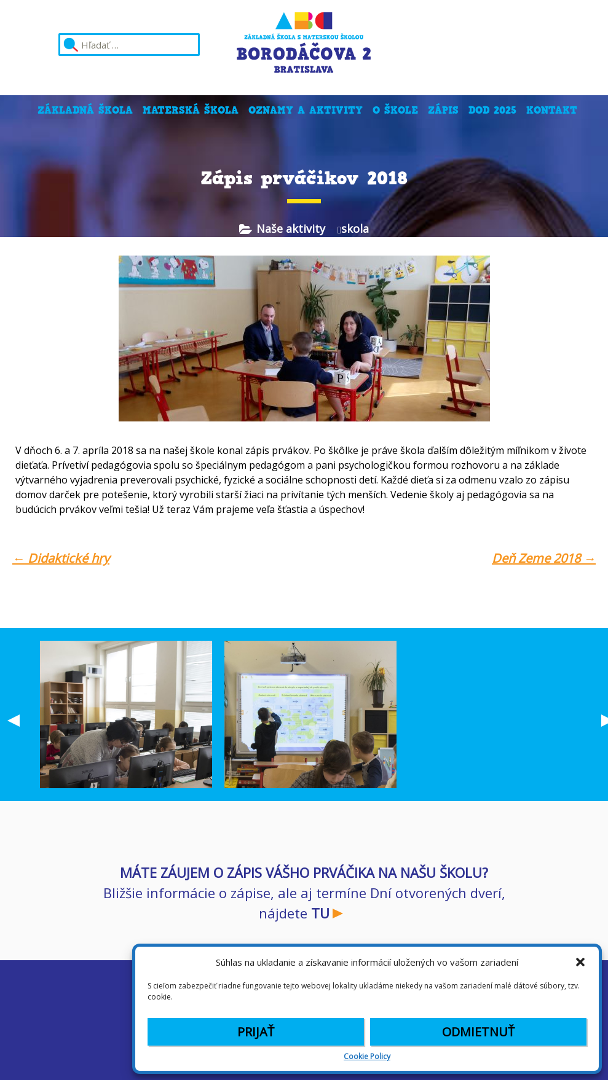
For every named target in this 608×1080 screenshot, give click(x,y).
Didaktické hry (60, 558)
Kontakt (551, 110)
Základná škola (85, 110)
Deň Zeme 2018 (544, 558)
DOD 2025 (492, 110)
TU (320, 913)
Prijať (255, 1031)
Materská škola (191, 110)
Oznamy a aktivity (305, 110)
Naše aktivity (290, 228)
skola (355, 228)
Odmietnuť (478, 1031)
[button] (580, 962)
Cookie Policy (367, 1057)
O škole (395, 110)
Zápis (443, 110)
